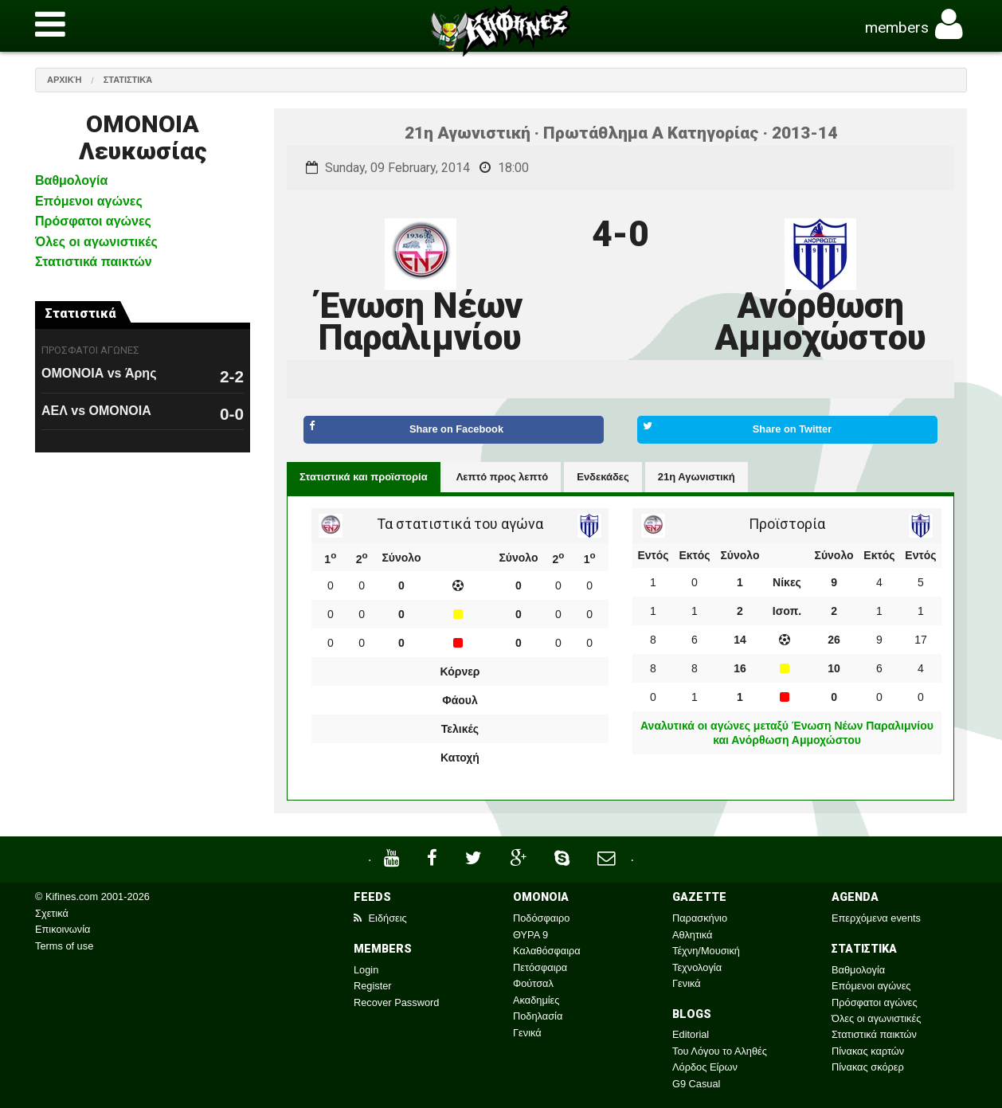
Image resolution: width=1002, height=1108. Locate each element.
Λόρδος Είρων (705, 1067)
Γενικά (527, 1033)
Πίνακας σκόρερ (868, 1067)
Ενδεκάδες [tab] (603, 477)
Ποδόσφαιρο (541, 918)
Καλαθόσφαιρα (547, 951)
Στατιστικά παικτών (93, 261)
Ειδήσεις (380, 918)
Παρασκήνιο (699, 918)
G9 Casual (696, 1084)
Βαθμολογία (71, 180)
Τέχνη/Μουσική (706, 951)
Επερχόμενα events (876, 918)
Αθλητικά (692, 935)
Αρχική (64, 79)
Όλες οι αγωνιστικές (96, 242)
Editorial (690, 1034)
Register (373, 986)
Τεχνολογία (697, 967)
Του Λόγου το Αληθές (719, 1051)
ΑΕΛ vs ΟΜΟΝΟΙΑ (96, 410)
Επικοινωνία (62, 929)
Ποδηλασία (537, 1016)
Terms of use (64, 946)
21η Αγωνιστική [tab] (696, 477)
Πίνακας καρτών (868, 1051)
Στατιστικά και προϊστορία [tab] (363, 477)
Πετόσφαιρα (540, 967)
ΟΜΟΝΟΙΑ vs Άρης (98, 373)
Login (366, 970)
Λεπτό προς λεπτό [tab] (502, 477)
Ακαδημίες (536, 1000)
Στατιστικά (128, 79)
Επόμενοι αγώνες (89, 201)
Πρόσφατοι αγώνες (93, 221)
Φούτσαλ (533, 983)
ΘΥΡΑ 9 (530, 935)
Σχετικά (51, 913)
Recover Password (396, 1002)
